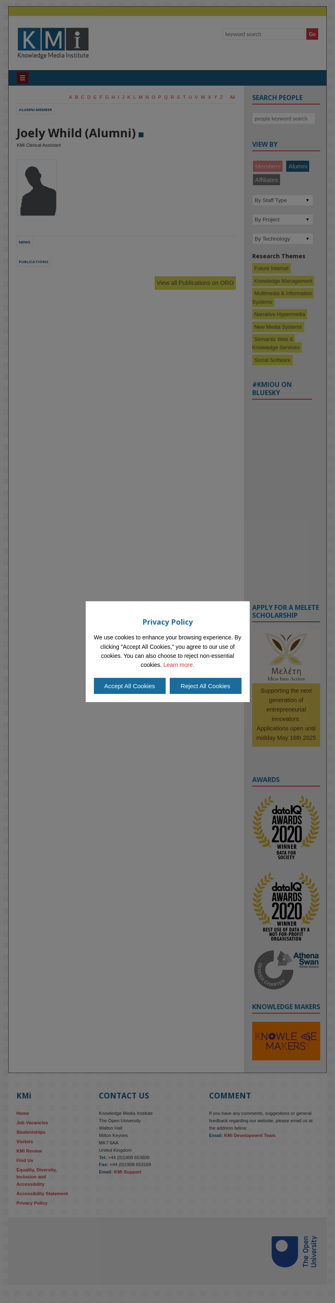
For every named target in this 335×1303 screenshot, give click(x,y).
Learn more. (178, 665)
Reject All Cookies (205, 685)
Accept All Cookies (129, 685)
